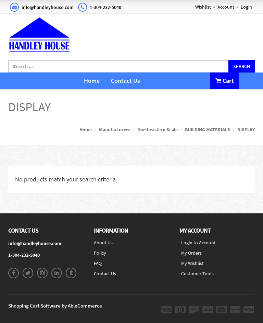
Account (225, 7)
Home (92, 81)
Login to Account (198, 243)
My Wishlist (192, 263)
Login (246, 7)
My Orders (191, 253)
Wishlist (203, 7)
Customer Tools (197, 273)
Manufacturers (114, 129)
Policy (100, 253)
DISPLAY (246, 129)
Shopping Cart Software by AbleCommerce (55, 305)
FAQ (98, 263)
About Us (103, 243)
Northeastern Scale (157, 129)
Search (241, 66)
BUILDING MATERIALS (207, 129)
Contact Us (125, 81)
